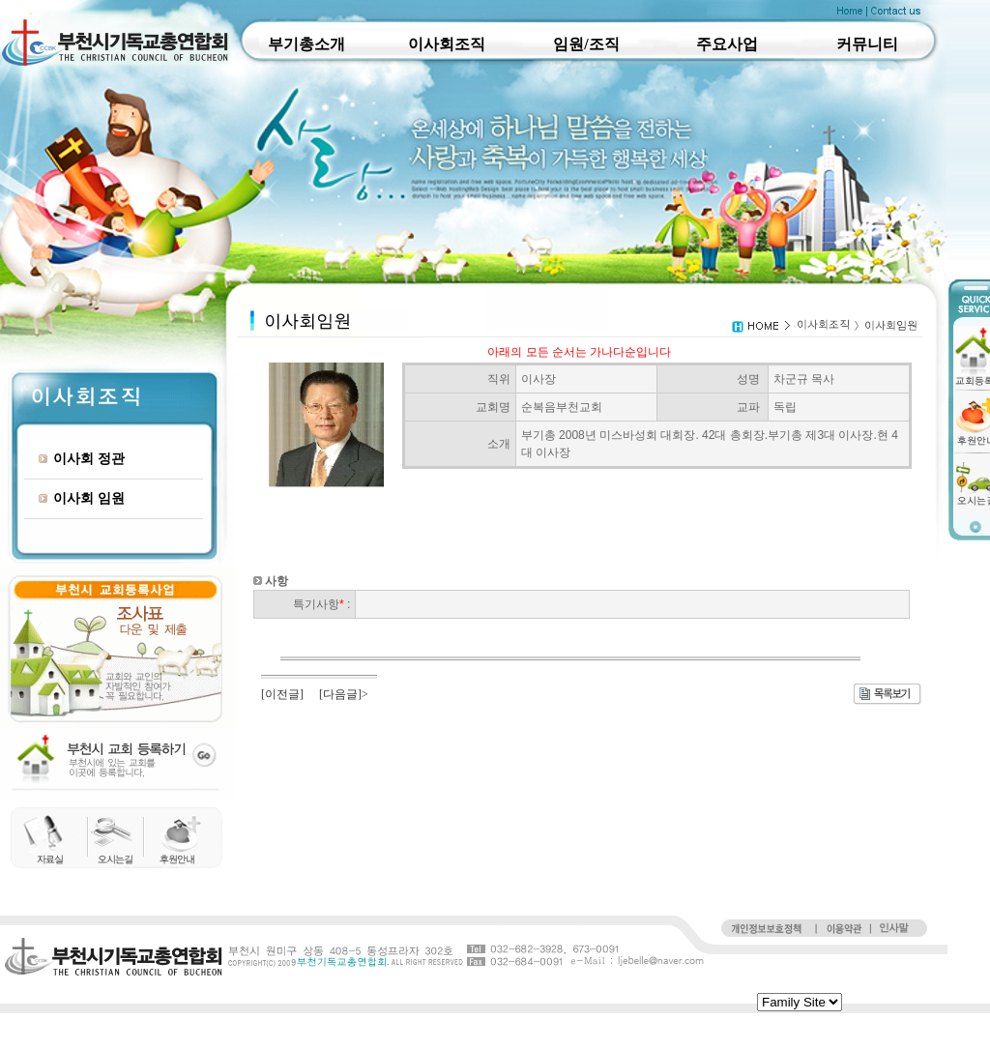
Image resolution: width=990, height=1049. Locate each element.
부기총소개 (306, 44)
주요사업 (727, 44)
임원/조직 (586, 44)
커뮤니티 (867, 44)
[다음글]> (343, 694)
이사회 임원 (82, 498)
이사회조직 (446, 44)
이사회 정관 (82, 458)
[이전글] (282, 694)
